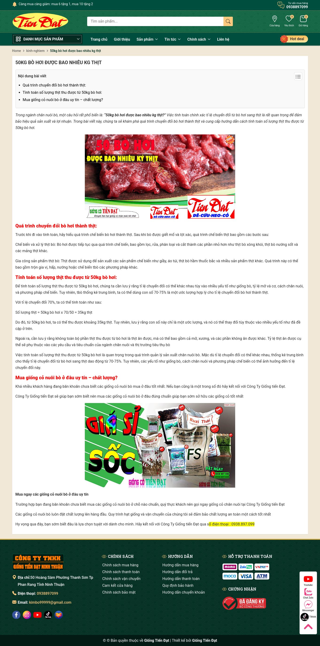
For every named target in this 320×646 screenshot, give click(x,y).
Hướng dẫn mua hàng (180, 565)
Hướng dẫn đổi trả (177, 572)
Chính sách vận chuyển (121, 578)
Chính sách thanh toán (121, 572)
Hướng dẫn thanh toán (181, 578)
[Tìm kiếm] (228, 21)
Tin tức (172, 39)
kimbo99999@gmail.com (50, 602)
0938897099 (47, 593)
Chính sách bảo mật (119, 592)
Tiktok (308, 617)
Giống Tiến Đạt (204, 640)
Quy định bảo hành (177, 585)
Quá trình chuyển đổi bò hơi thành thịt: (54, 85)
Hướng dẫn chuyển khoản (183, 592)
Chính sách (199, 39)
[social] (16, 615)
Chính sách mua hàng (120, 565)
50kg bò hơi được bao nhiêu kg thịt (59, 62)
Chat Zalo (308, 593)
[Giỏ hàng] (303, 22)
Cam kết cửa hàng (117, 585)
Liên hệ (223, 39)
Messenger (308, 606)
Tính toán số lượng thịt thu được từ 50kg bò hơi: (62, 92)
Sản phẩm (147, 39)
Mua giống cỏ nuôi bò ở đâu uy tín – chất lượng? (63, 100)
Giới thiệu (122, 39)
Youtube (308, 580)
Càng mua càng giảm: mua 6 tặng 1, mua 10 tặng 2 (56, 4)
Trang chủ (98, 39)
